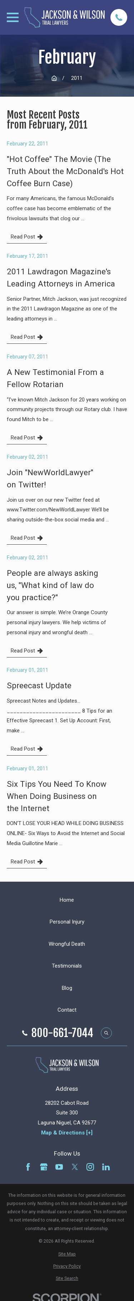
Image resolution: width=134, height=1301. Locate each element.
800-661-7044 (62, 1033)
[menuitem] (67, 1254)
